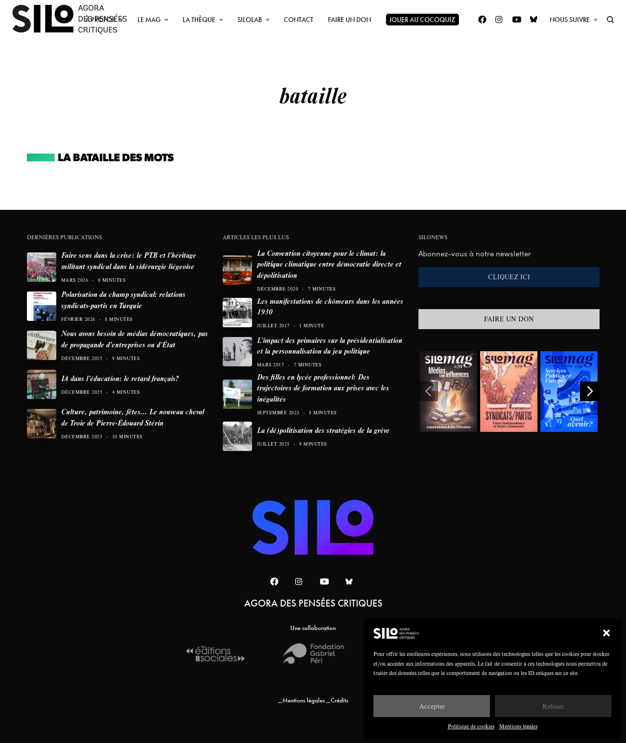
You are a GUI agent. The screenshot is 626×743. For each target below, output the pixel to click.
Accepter (432, 706)
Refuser (553, 706)
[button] (606, 633)
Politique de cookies (471, 726)
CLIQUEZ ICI (509, 276)
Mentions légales (518, 726)
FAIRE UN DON (509, 319)
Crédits (339, 700)
